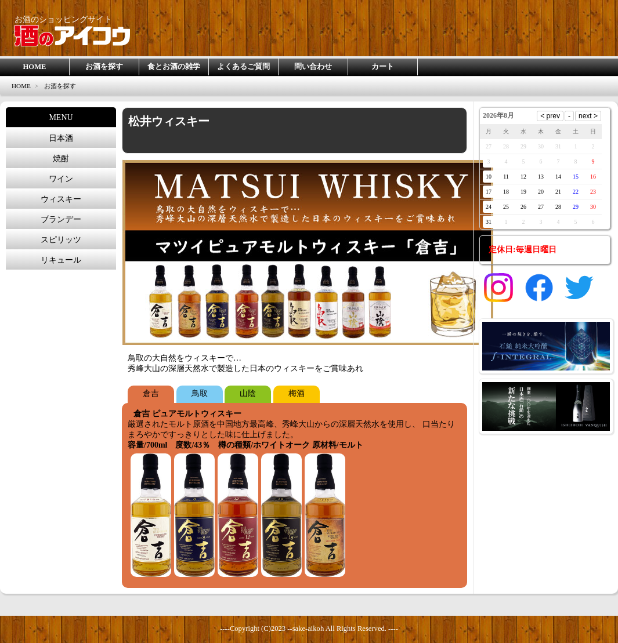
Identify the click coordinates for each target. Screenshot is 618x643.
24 (488, 207)
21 (558, 191)
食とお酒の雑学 (173, 67)
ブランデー (61, 219)
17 (488, 191)
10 (488, 176)
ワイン (61, 179)
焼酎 (61, 158)
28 (558, 207)
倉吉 (151, 393)
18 (506, 191)
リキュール (61, 260)
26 (523, 207)
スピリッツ (61, 239)
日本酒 (61, 138)
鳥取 (199, 393)
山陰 (248, 393)
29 (576, 207)
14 (558, 176)
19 (523, 191)
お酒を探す (104, 67)
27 (541, 207)
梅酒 (296, 393)
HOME (34, 67)
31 (488, 222)
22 (576, 191)
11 (506, 176)
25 (506, 207)
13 (541, 176)
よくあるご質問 (243, 67)
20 (541, 191)
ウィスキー (61, 199)
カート (382, 67)
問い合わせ (313, 67)
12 (523, 176)
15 (576, 176)
